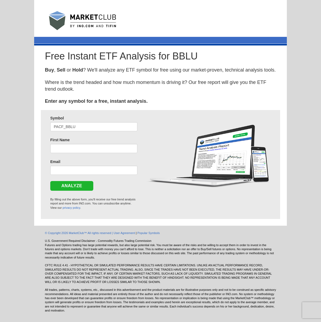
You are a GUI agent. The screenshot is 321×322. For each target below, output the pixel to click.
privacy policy (71, 207)
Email (55, 162)
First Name (60, 140)
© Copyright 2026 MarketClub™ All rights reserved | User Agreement (90, 233)
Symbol (57, 118)
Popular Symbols (148, 233)
